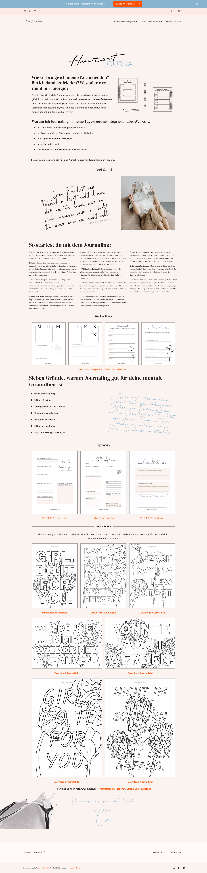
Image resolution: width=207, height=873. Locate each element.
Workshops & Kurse (150, 21)
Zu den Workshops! (125, 3)
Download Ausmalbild (54, 612)
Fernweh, (121, 788)
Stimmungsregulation (46, 413)
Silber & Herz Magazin (124, 21)
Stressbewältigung (44, 393)
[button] (103, 160)
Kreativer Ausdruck (44, 419)
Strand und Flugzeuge (139, 788)
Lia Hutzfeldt (43, 868)
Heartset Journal (173, 21)
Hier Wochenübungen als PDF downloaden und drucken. (103, 369)
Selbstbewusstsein (44, 426)
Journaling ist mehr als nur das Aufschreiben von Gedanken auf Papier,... (74, 160)
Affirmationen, (107, 788)
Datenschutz (159, 852)
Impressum (176, 852)
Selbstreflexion (42, 400)
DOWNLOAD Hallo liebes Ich (54, 518)
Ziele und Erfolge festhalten (49, 432)
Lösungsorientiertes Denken (49, 406)
